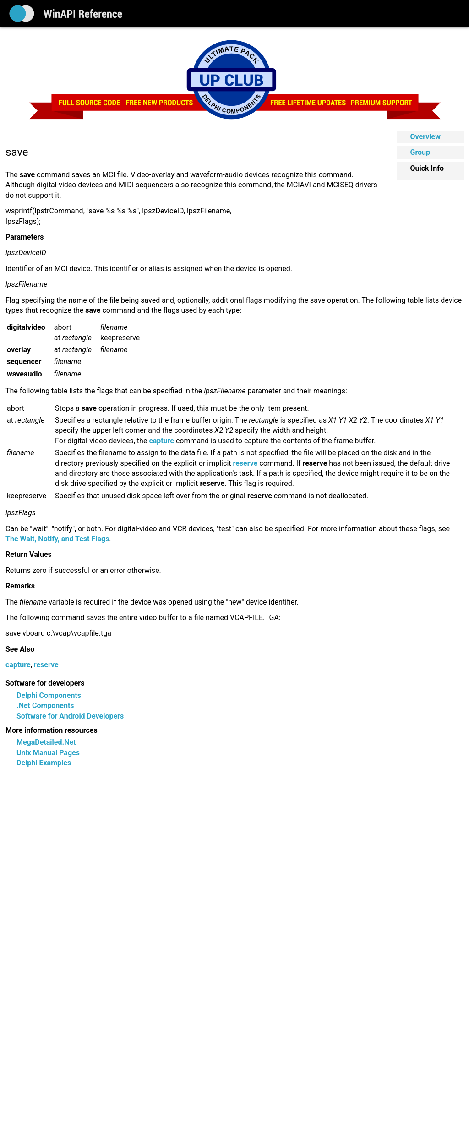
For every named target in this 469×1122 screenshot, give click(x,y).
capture (18, 664)
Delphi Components (48, 695)
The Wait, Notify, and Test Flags (57, 538)
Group (420, 152)
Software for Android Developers (70, 716)
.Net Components (45, 705)
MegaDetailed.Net (46, 742)
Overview (425, 136)
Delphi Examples (43, 762)
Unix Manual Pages (48, 752)
